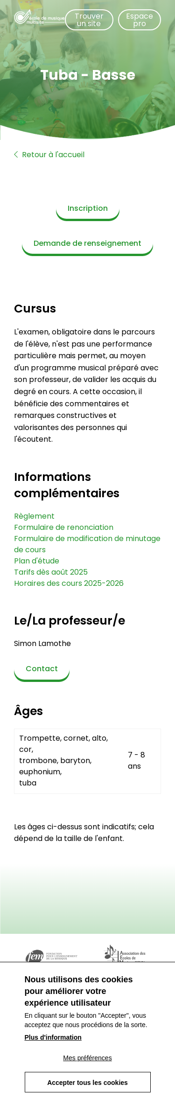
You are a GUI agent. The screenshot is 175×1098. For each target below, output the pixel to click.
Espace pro (139, 20)
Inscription (88, 208)
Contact (42, 668)
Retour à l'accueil (49, 154)
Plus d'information (53, 1048)
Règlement (34, 516)
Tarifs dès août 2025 (51, 572)
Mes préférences (87, 1068)
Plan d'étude (36, 561)
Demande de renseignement (87, 243)
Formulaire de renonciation (63, 527)
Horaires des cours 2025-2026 (69, 583)
